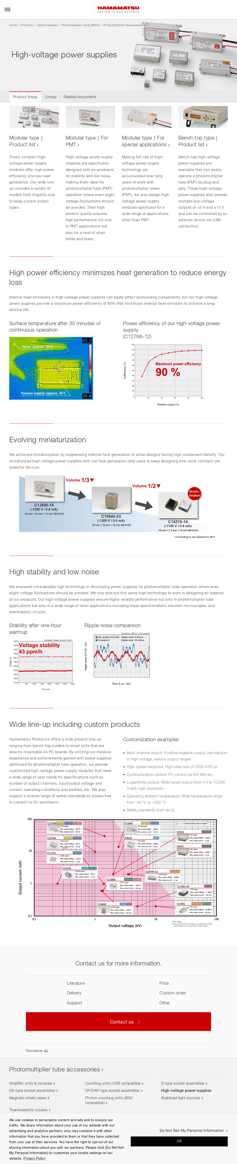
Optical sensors (47, 25)
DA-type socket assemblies (32, 1091)
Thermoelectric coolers (28, 1110)
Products (27, 25)
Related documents (80, 97)
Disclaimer (34, 1051)
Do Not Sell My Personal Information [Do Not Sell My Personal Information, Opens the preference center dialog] (192, 1131)
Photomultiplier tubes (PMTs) (80, 25)
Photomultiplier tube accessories (125, 25)
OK (179, 1141)
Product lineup (25, 97)
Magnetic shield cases (28, 1098)
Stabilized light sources (180, 1098)
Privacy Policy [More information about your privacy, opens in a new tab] (34, 1158)
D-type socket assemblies (183, 1084)
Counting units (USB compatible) (113, 1084)
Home (13, 25)
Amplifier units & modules (30, 1084)
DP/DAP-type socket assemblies (112, 1091)
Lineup (50, 97)
